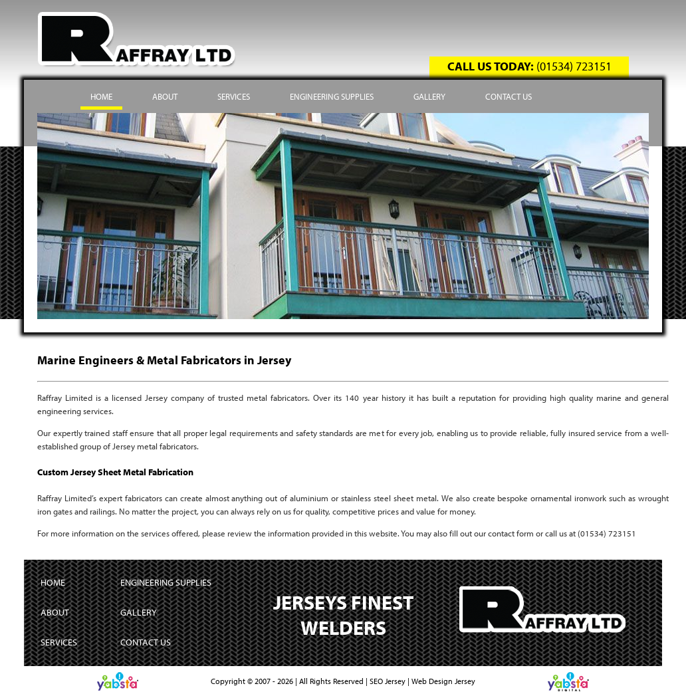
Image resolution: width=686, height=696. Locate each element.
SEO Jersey (387, 681)
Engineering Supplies (332, 96)
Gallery (429, 96)
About (164, 96)
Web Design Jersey (443, 681)
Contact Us (508, 96)
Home (101, 96)
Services (233, 96)
